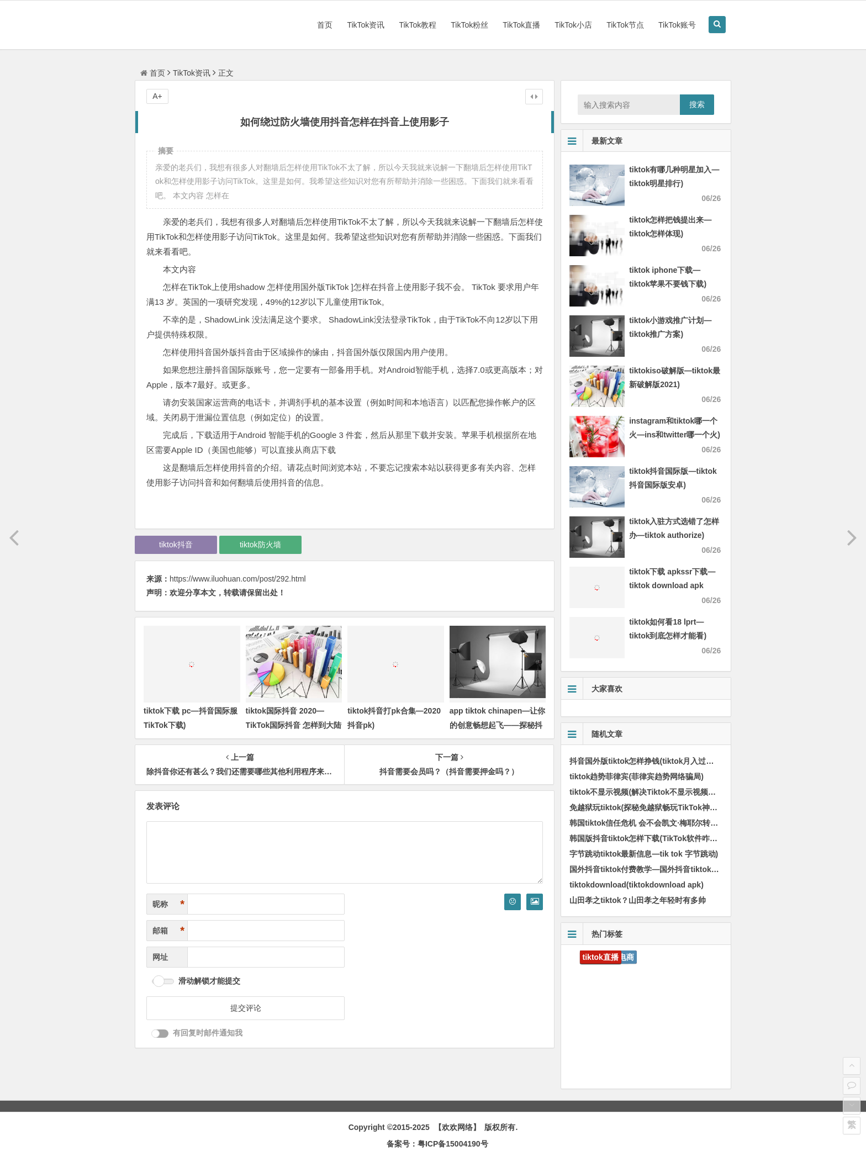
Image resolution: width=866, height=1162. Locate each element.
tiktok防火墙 (260, 544)
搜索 (697, 104)
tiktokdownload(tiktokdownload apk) (636, 884)
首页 (324, 24)
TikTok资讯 (365, 24)
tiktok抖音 (176, 544)
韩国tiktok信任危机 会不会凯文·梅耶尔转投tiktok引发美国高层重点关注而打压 (704, 822)
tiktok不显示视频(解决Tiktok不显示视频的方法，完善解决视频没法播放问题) (702, 792)
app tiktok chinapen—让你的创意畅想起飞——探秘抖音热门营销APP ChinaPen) (497, 724)
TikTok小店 (573, 24)
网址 (160, 957)
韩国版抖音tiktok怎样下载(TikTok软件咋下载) (648, 838)
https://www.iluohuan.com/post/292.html (238, 578)
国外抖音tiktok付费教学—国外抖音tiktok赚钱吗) (653, 869)
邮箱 (168, 931)
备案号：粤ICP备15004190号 (437, 1143)
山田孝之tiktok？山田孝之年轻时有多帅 (637, 900)
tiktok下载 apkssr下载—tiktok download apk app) (672, 585)
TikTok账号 (677, 24)
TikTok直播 (521, 24)
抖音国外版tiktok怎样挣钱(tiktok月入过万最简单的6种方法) (672, 761)
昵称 (168, 904)
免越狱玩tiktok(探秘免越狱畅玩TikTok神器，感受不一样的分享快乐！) (691, 807)
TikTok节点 (625, 24)
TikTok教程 (417, 24)
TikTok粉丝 (469, 24)
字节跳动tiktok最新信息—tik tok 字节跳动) (643, 853)
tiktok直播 (601, 957)
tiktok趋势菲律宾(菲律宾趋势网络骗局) (636, 776)
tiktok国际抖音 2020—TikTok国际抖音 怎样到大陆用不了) (294, 724)
